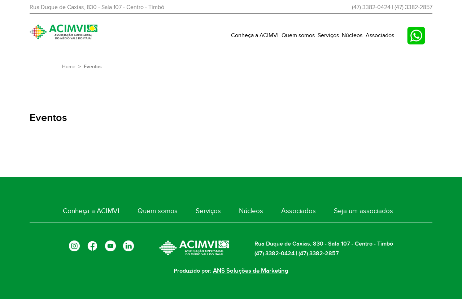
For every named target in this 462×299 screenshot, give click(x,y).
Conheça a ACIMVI (255, 35)
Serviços (328, 35)
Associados (380, 35)
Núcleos (352, 35)
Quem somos (298, 35)
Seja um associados (353, 211)
